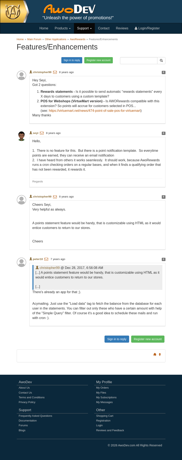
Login (99, 425)
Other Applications (55, 39)
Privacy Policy (27, 402)
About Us (24, 387)
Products (63, 28)
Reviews (122, 28)
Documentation (28, 420)
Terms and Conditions (32, 397)
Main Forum (34, 39)
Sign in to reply (72, 60)
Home (43, 28)
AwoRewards (77, 39)
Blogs (22, 430)
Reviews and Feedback (110, 430)
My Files (101, 392)
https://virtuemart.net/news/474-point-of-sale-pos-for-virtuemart (95, 110)
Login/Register (147, 28)
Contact (103, 28)
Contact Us (25, 392)
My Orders (102, 387)
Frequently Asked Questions (35, 415)
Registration (103, 420)
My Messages (104, 402)
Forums (23, 425)
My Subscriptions (106, 397)
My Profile (104, 382)
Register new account (98, 60)
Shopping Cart (104, 415)
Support (84, 28)
